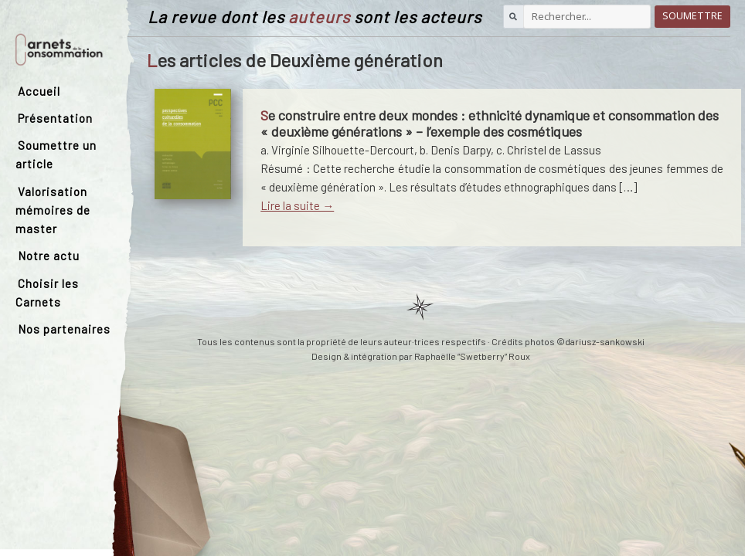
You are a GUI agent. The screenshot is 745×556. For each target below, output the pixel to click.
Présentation (55, 118)
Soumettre (692, 15)
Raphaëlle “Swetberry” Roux (472, 356)
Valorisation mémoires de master (52, 210)
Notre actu (49, 256)
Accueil (39, 91)
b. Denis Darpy (455, 150)
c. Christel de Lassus (548, 150)
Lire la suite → (297, 205)
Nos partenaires (64, 329)
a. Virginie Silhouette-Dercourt (337, 150)
